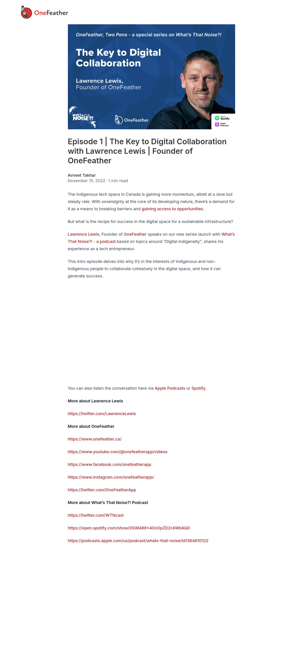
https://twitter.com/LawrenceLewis (102, 413)
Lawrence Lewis (83, 234)
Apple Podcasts (170, 388)
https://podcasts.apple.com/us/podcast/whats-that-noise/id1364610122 (138, 540)
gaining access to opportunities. (173, 208)
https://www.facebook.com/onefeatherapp (109, 464)
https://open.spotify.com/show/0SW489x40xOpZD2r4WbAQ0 (129, 528)
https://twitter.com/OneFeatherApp (102, 489)
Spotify (198, 388)
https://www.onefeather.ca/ (94, 439)
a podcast (106, 241)
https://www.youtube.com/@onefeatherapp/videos (117, 451)
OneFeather (135, 234)
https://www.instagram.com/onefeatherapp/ (111, 477)
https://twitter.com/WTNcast (95, 515)
